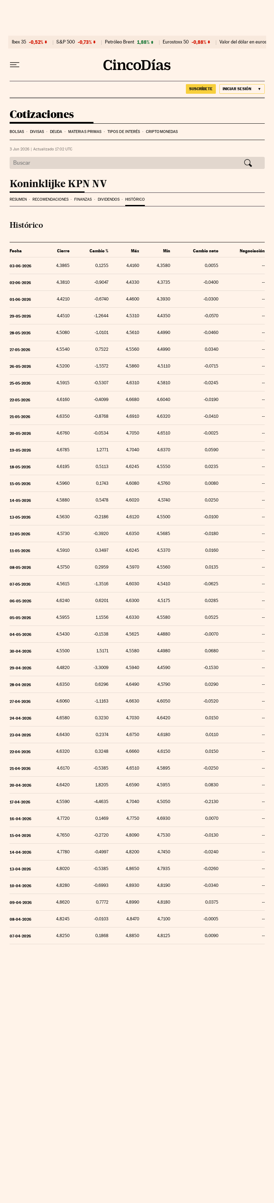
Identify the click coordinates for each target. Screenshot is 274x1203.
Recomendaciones (50, 199)
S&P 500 (65, 42)
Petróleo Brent (119, 42)
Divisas (37, 131)
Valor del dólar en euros (243, 42)
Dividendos (109, 199)
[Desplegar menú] (15, 64)
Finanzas (83, 199)
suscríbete (201, 88)
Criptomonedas (162, 131)
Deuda (56, 131)
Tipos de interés (123, 131)
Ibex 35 (19, 42)
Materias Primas (85, 131)
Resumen (18, 199)
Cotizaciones (42, 114)
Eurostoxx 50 (176, 42)
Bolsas (17, 131)
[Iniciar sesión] (242, 89)
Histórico (135, 199)
